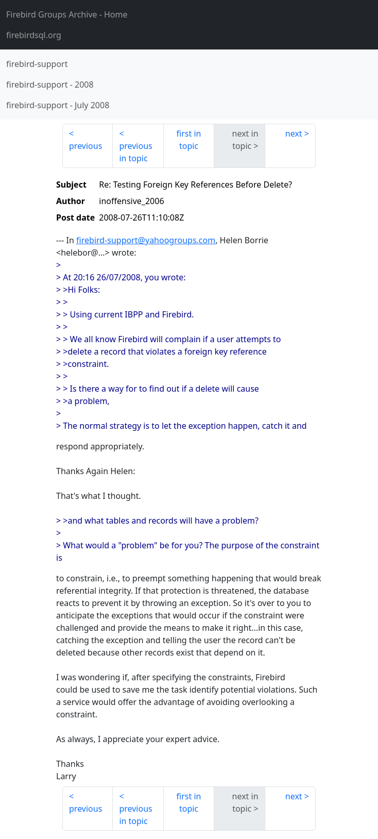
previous (85, 146)
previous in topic (135, 152)
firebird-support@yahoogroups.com (145, 240)
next (293, 133)
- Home (67, 14)
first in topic (189, 140)
